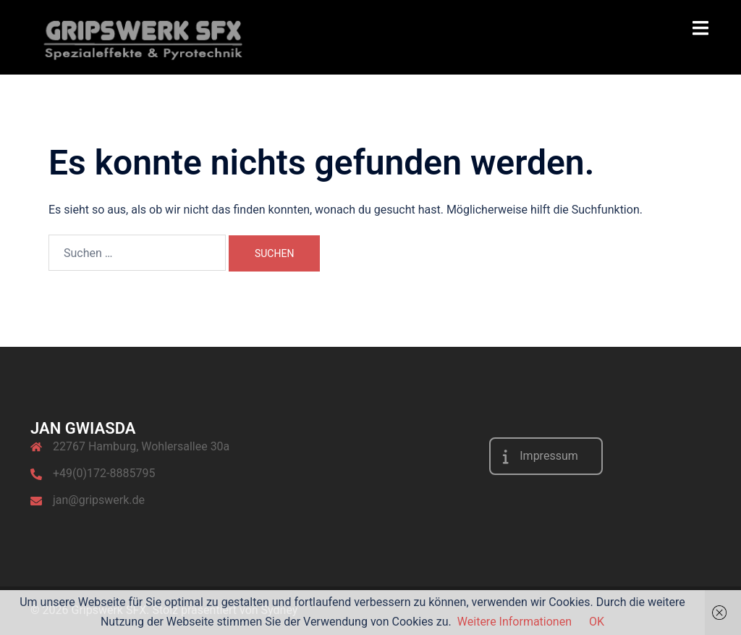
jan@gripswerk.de (99, 500)
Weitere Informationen (514, 621)
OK (596, 621)
